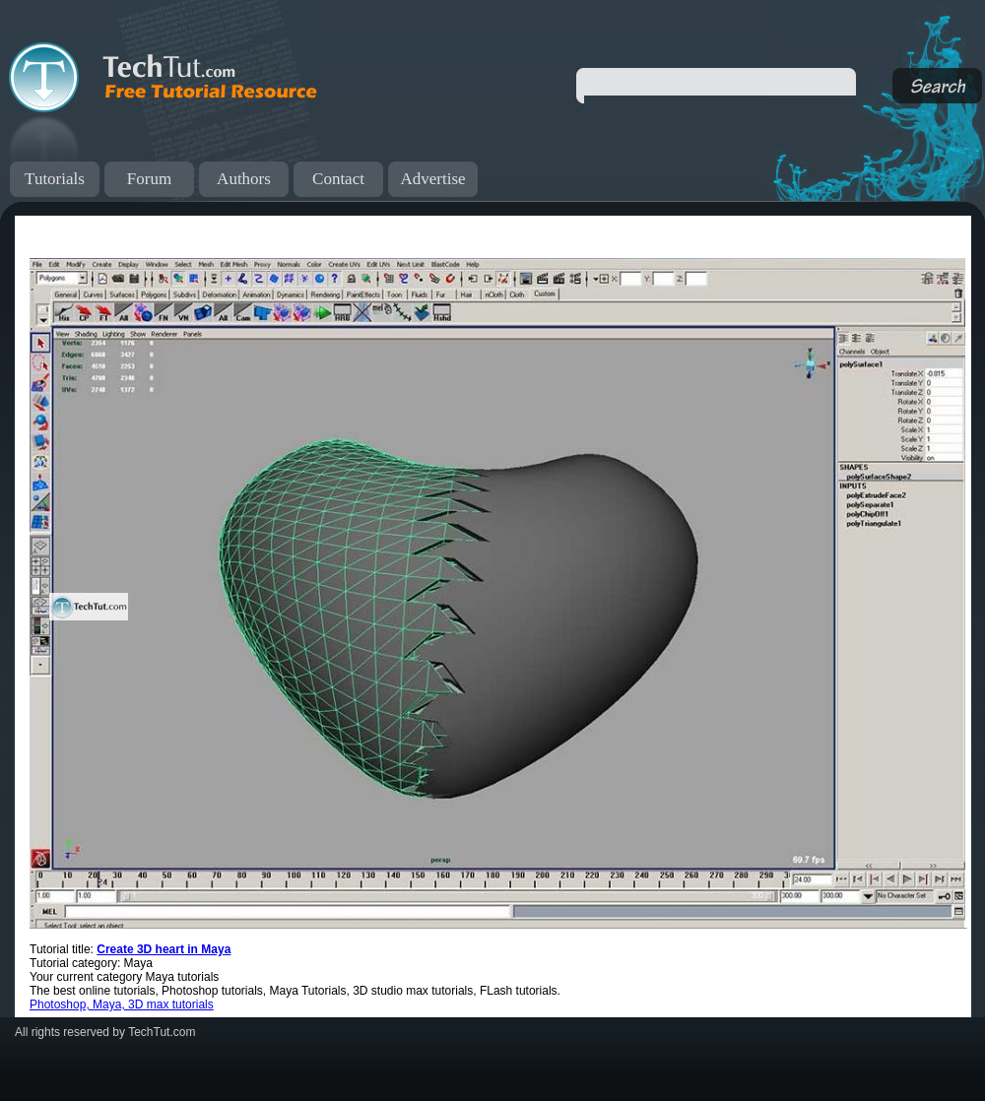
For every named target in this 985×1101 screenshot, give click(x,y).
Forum (149, 178)
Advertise (432, 178)
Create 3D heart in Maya (163, 949)
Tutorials (55, 178)
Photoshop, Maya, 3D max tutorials (122, 1004)
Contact (338, 178)
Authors (244, 178)
